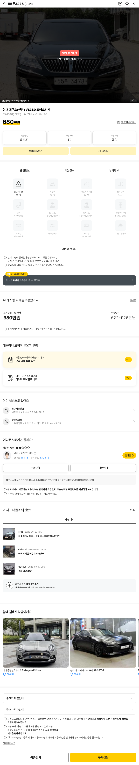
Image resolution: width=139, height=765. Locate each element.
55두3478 (20, 4)
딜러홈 (128, 455)
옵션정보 (25, 170)
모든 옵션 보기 (69, 249)
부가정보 (114, 170)
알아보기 (69, 359)
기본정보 (69, 170)
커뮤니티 (69, 519)
